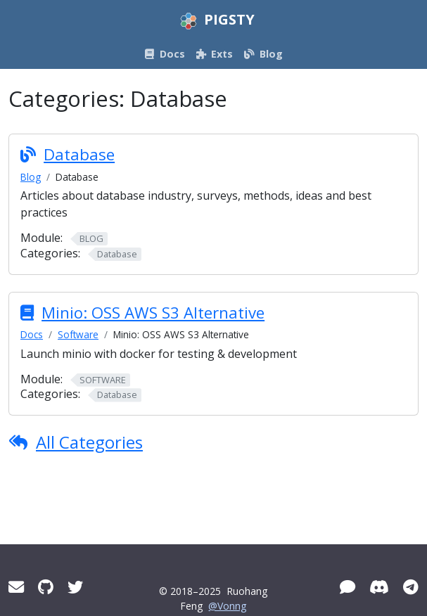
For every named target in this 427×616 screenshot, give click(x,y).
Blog (30, 177)
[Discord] (379, 587)
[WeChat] (347, 587)
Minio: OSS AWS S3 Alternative (153, 312)
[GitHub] (45, 587)
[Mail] (16, 587)
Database (79, 154)
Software (78, 334)
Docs (31, 334)
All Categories (89, 442)
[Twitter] (75, 587)
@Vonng (227, 605)
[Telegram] (411, 587)
